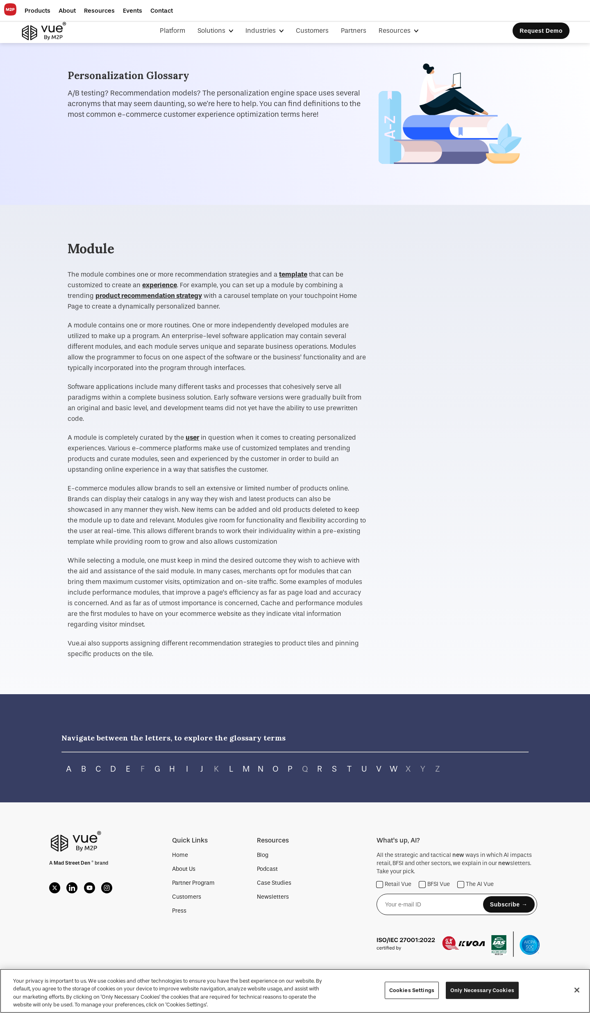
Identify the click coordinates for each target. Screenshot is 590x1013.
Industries (261, 30)
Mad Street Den (72, 863)
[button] (37, 11)
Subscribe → (509, 904)
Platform (172, 30)
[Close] (577, 990)
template (293, 274)
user (192, 437)
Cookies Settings (411, 990)
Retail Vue (394, 884)
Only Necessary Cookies (482, 990)
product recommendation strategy (148, 296)
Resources (395, 30)
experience (159, 285)
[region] (295, 991)
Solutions (212, 30)
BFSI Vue (434, 884)
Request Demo (541, 30)
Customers (312, 30)
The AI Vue (476, 884)
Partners (353, 30)
